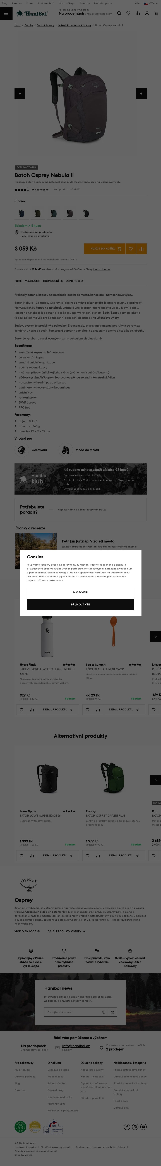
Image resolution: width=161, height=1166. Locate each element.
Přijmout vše (80, 604)
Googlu (63, 572)
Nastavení (80, 592)
